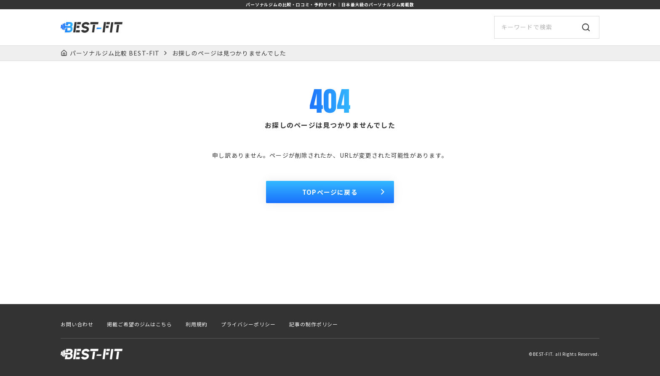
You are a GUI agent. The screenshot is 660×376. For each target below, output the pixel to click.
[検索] (586, 27)
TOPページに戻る (344, 191)
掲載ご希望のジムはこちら (140, 324)
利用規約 (197, 324)
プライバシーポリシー (248, 324)
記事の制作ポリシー (313, 324)
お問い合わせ (77, 324)
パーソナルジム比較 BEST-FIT (115, 53)
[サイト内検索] (546, 27)
